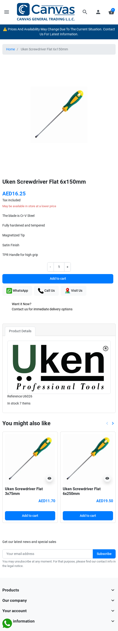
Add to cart (58, 279)
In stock (13, 403)
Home (10, 49)
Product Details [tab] (20, 331)
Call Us (46, 291)
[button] (85, 12)
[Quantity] (59, 267)
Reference (14, 396)
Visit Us (73, 291)
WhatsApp (17, 291)
